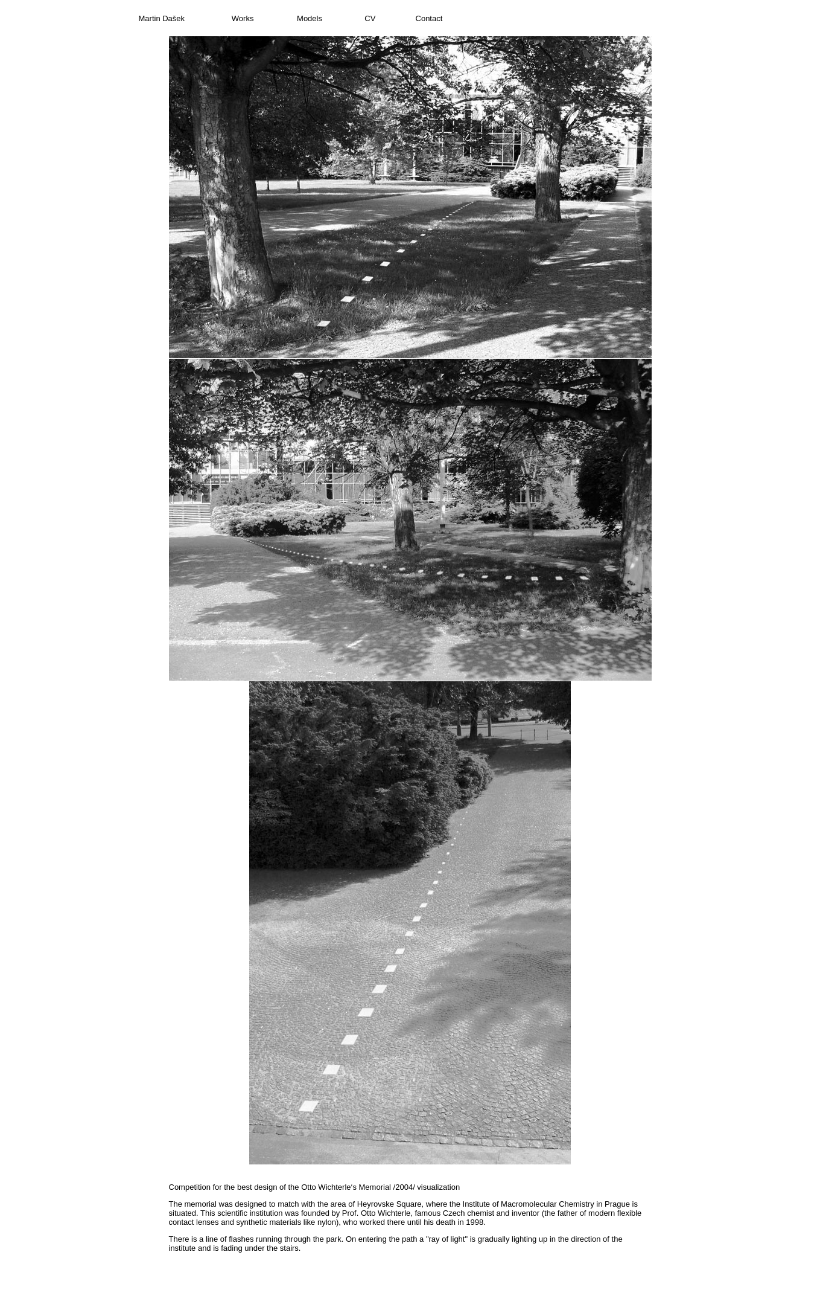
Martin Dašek (162, 18)
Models (309, 18)
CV (369, 18)
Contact (429, 18)
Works (243, 18)
